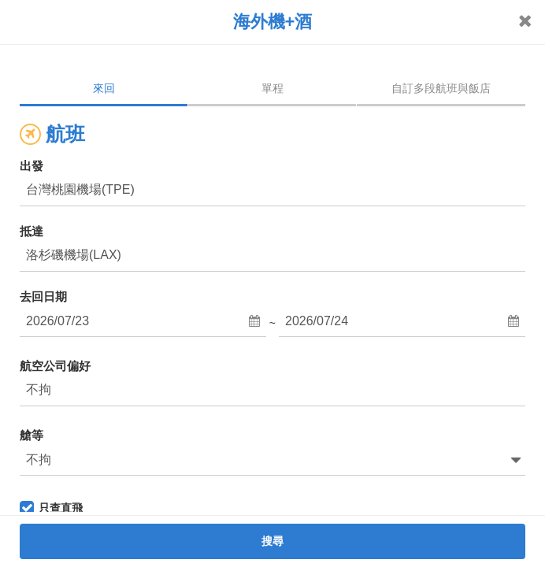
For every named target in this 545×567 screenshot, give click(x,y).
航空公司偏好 (55, 365)
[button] (143, 321)
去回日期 (43, 296)
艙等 (31, 435)
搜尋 (272, 541)
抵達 (31, 231)
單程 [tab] (272, 88)
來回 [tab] (104, 88)
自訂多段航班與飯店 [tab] (441, 88)
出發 (31, 165)
